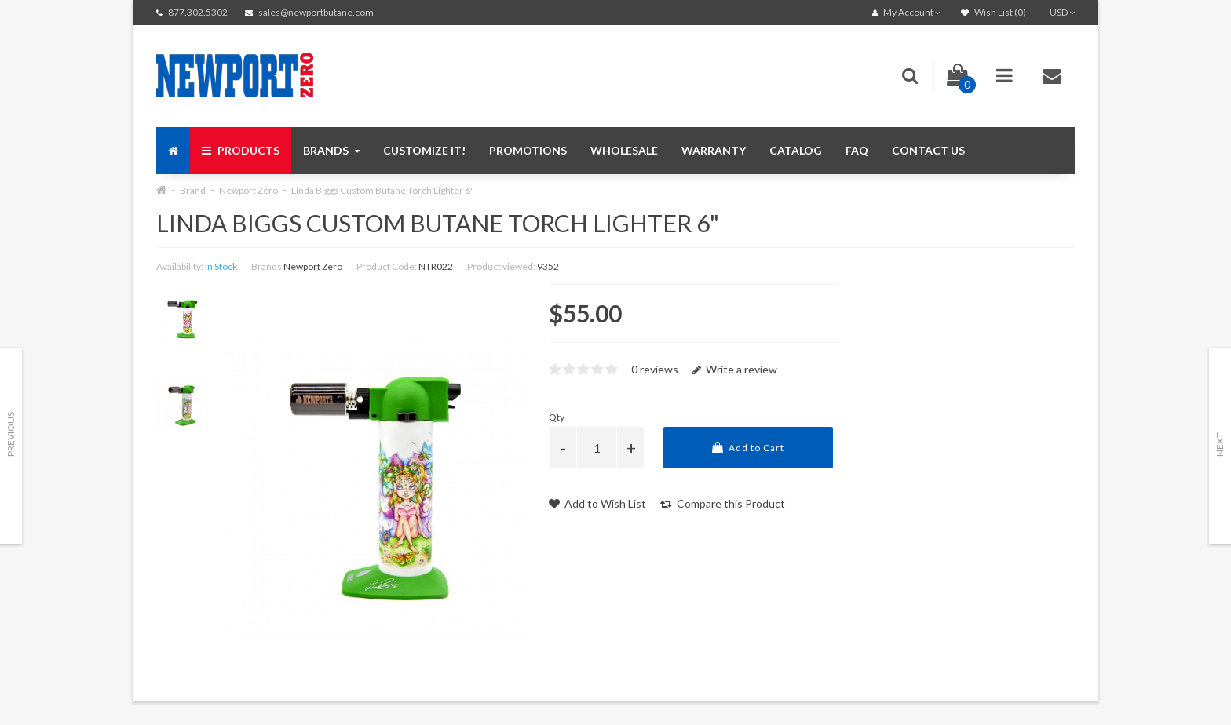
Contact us (928, 150)
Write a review (734, 369)
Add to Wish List (597, 503)
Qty (556, 417)
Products (240, 150)
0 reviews (654, 369)
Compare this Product (722, 503)
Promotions (528, 150)
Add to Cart (748, 448)
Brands (331, 150)
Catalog (795, 150)
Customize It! (424, 150)
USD (1062, 12)
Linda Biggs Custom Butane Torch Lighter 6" (382, 190)
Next (1220, 444)
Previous (10, 434)
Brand (193, 190)
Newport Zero (248, 190)
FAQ (857, 150)
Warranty (713, 150)
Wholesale (624, 150)
